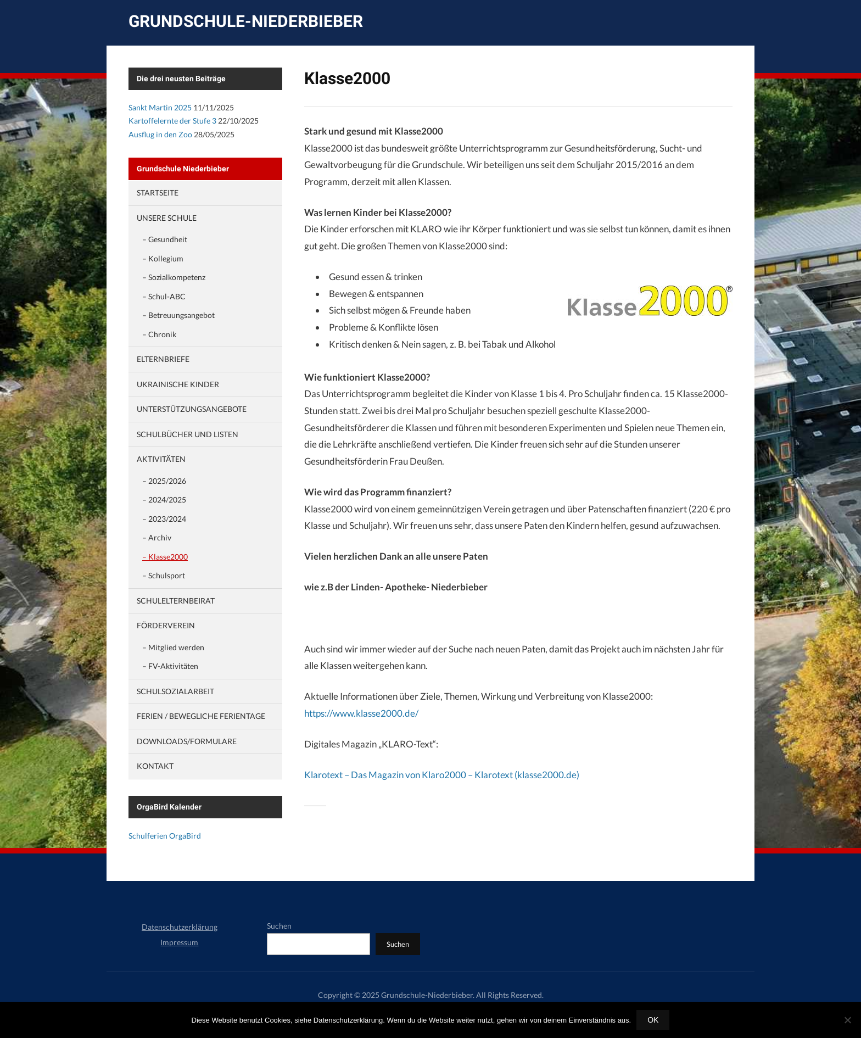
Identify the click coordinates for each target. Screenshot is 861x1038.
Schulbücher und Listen (187, 434)
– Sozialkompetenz (173, 277)
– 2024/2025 (164, 499)
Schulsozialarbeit (175, 691)
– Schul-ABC (164, 296)
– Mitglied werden (173, 647)
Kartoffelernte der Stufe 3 (172, 120)
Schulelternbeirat (176, 600)
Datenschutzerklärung (179, 926)
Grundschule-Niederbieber (245, 21)
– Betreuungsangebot (178, 315)
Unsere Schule (167, 217)
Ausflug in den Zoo (160, 134)
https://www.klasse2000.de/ (361, 713)
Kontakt (155, 766)
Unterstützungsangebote (192, 409)
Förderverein (166, 625)
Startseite (157, 192)
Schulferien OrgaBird (164, 835)
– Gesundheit (164, 239)
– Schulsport (163, 575)
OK (652, 1019)
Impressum (179, 942)
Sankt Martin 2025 (160, 107)
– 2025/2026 (164, 480)
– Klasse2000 (165, 556)
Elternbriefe (163, 359)
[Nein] (847, 1019)
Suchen (279, 925)
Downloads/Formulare (187, 741)
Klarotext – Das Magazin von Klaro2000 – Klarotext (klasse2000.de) (441, 774)
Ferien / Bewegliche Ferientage (201, 716)
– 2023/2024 (164, 518)
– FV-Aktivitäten (170, 666)
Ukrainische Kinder (178, 384)
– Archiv (156, 537)
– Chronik (159, 334)
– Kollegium (162, 258)
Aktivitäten (161, 459)
